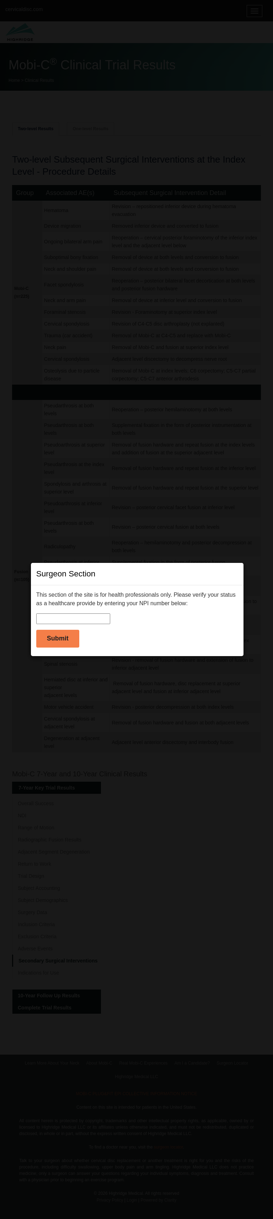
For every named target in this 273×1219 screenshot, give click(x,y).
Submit (58, 638)
